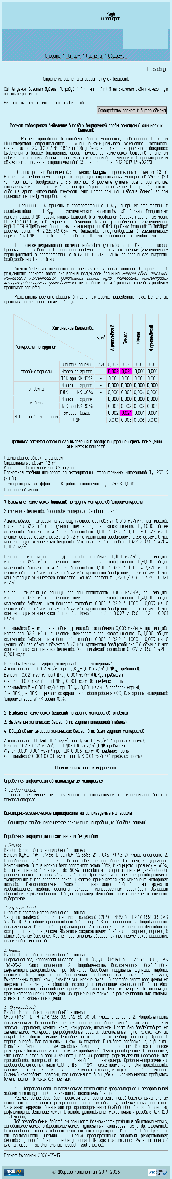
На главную (157, 69)
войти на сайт (90, 89)
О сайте (52, 56)
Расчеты (94, 56)
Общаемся (117, 56)
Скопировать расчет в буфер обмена (132, 110)
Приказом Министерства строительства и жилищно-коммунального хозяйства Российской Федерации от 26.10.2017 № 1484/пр (86, 144)
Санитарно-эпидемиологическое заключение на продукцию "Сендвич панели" (77, 822)
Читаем (73, 56)
